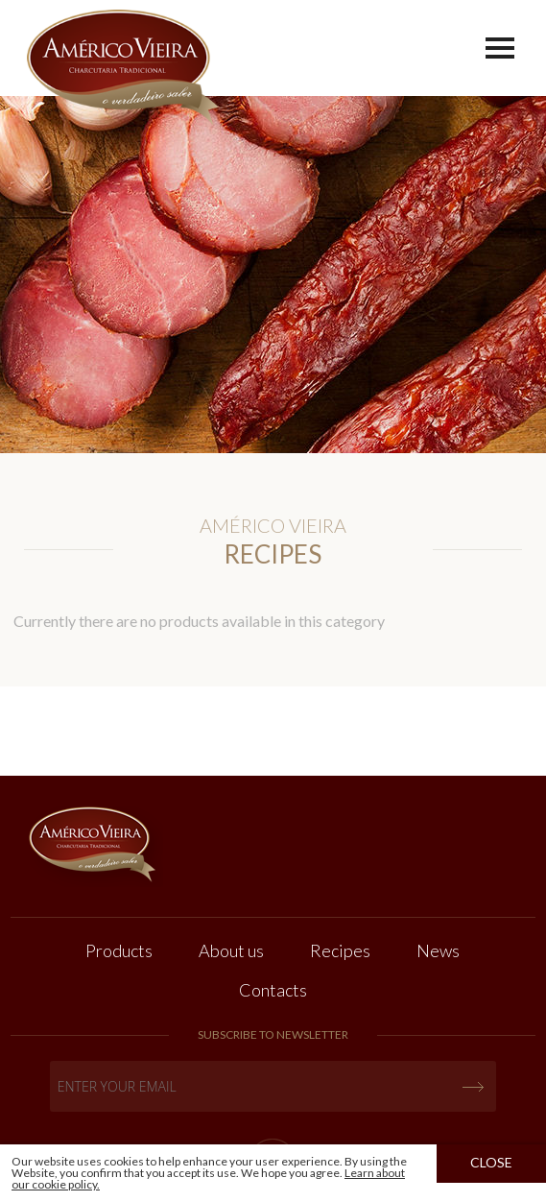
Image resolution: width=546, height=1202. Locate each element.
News (438, 950)
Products (119, 950)
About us (231, 950)
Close (491, 1162)
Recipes (340, 950)
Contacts (273, 989)
